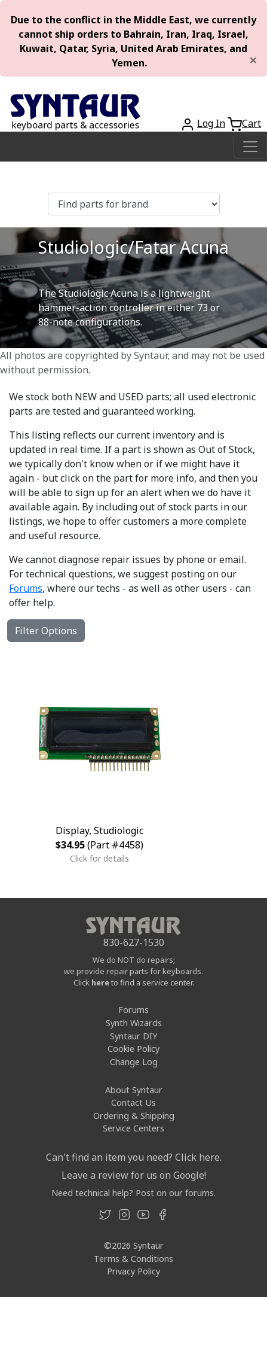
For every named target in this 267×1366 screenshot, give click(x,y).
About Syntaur (133, 1090)
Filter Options (46, 630)
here (100, 982)
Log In (211, 123)
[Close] (253, 60)
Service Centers (133, 1128)
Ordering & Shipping (133, 1115)
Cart (251, 123)
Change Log (134, 1061)
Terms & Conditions (133, 1258)
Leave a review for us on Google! (134, 1175)
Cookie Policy (133, 1048)
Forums (25, 588)
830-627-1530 (133, 942)
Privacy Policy (133, 1271)
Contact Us (133, 1102)
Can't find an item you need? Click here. (134, 1157)
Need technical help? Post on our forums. (133, 1192)
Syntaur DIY (133, 1036)
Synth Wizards (134, 1023)
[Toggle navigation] (250, 147)
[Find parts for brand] (134, 204)
